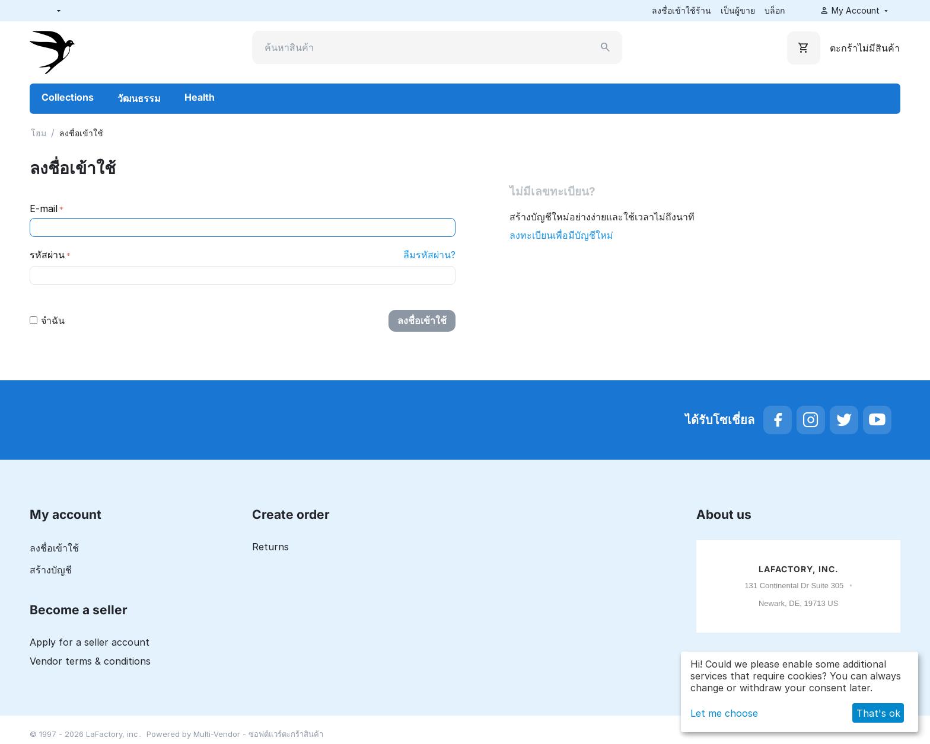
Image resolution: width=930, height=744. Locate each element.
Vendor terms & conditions (90, 661)
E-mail (44, 208)
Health (199, 97)
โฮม (38, 133)
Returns (270, 547)
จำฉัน (47, 320)
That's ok (878, 713)
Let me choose (724, 713)
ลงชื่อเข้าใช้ (422, 320)
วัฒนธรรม (139, 98)
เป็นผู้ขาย (738, 10)
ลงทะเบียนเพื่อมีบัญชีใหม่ (561, 235)
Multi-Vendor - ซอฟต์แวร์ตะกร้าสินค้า (258, 734)
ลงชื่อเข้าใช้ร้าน (681, 10)
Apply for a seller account (89, 642)
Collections (68, 97)
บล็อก (775, 10)
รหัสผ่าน (47, 255)
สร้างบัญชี (51, 570)
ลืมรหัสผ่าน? (429, 255)
